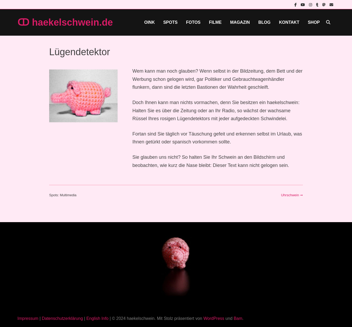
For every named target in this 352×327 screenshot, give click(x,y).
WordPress (213, 318)
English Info (97, 318)
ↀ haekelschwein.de (65, 22)
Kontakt (289, 22)
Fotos (193, 22)
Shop (314, 22)
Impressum (27, 318)
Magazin (240, 22)
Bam (238, 318)
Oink (149, 22)
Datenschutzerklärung (62, 318)
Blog (264, 22)
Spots (170, 22)
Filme (215, 22)
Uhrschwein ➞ (292, 195)
